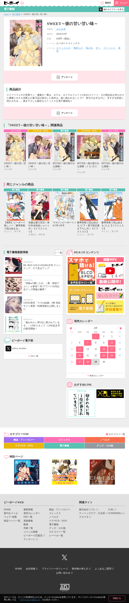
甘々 (98, 48)
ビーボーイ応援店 (33, 536)
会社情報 (28, 569)
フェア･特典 (10, 517)
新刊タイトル (11, 514)
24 (112, 356)
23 (104, 356)
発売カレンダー (97, 376)
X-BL (111, 510)
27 (79, 362)
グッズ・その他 (105, 446)
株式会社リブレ (87, 510)
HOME (7, 510)
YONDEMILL (115, 514)
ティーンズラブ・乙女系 (92, 514)
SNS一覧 (34, 357)
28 (88, 362)
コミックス (64, 440)
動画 (26, 525)
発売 (108, 3)
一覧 (59, 253)
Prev (70, 329)
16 (104, 350)
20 (79, 356)
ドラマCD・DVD (24, 446)
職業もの (78, 48)
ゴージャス (109, 48)
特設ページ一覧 (12, 521)
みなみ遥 (61, 29)
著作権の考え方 (82, 569)
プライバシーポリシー (30, 599)
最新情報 (28, 510)
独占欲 (89, 48)
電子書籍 (16, 14)
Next (121, 329)
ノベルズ (105, 440)
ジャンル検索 (31, 532)
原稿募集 (28, 521)
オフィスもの (63, 48)
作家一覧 (28, 529)
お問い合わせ (63, 572)
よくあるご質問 (107, 569)
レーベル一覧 (56, 536)
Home (6, 14)
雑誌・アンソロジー (24, 440)
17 (112, 350)
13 (79, 350)
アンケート (67, 77)
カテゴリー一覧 (117, 435)
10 (112, 343)
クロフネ (84, 517)
